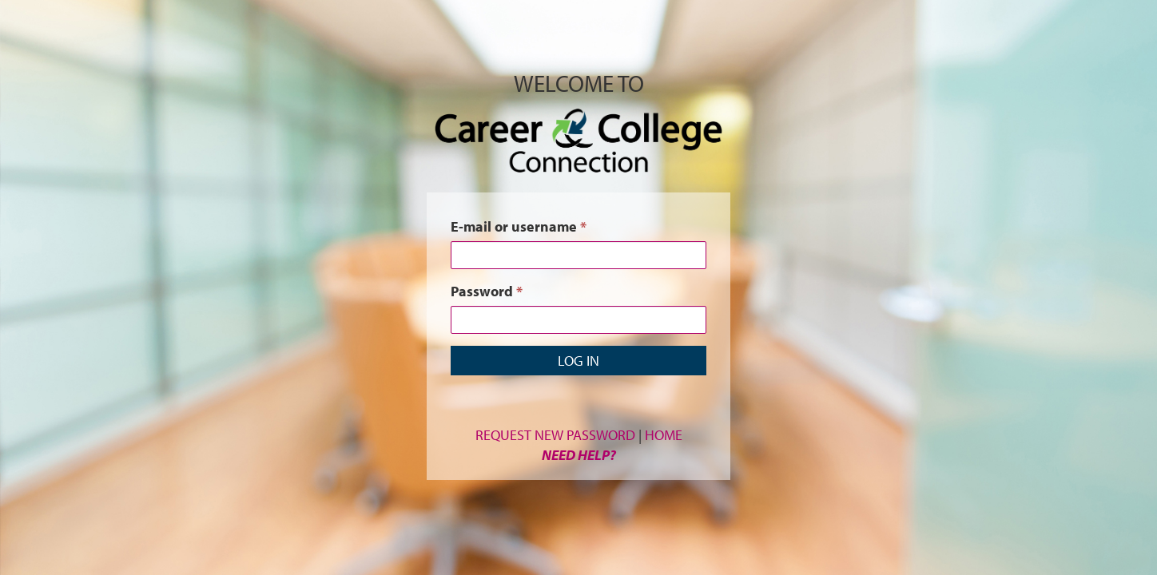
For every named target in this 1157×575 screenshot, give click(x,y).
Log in (578, 360)
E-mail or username (518, 226)
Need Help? (579, 455)
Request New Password (555, 435)
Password (487, 291)
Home (663, 435)
